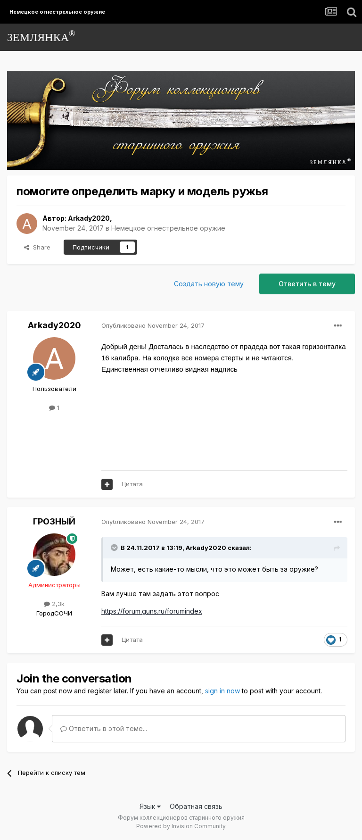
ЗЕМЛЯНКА (41, 36)
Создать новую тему (209, 284)
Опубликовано (153, 325)
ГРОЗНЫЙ (54, 521)
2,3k (54, 603)
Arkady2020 (89, 218)
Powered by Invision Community (181, 826)
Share (37, 247)
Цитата (132, 484)
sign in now (222, 691)
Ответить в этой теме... (103, 728)
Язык (150, 806)
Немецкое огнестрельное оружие (168, 228)
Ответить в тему (307, 284)
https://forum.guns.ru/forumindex (151, 611)
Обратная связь (196, 806)
